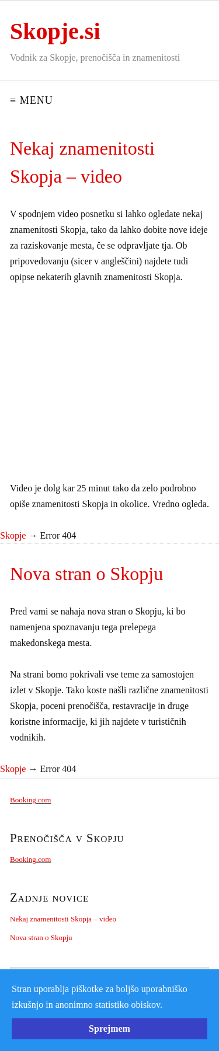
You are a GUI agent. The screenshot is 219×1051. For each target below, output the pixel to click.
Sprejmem (109, 1028)
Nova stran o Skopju (41, 937)
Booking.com (30, 799)
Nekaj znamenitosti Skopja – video (63, 918)
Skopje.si (55, 31)
